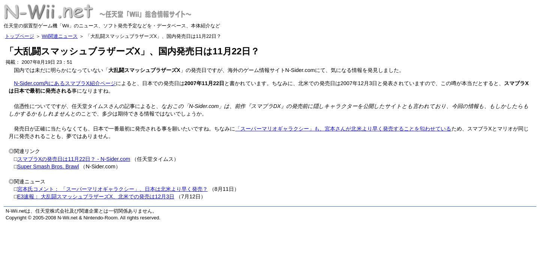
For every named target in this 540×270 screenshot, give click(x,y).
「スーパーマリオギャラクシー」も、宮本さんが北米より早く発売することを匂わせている (343, 129)
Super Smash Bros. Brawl (48, 167)
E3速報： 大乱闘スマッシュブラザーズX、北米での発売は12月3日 (95, 197)
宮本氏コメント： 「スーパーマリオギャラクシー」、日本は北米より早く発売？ (112, 189)
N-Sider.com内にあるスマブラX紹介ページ (65, 83)
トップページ (19, 36)
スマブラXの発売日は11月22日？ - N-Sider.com (73, 159)
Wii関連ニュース (60, 36)
